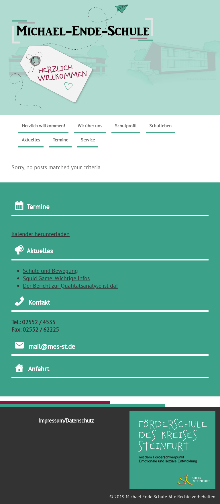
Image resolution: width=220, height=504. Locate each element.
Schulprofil (126, 126)
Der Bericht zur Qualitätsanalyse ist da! (70, 285)
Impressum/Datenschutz (66, 420)
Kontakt (39, 302)
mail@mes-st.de (51, 346)
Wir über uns (90, 126)
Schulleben (160, 126)
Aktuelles (31, 140)
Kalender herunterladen (40, 234)
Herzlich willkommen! (43, 126)
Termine (60, 140)
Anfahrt (38, 368)
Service (88, 140)
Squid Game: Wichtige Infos (56, 278)
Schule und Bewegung (50, 271)
